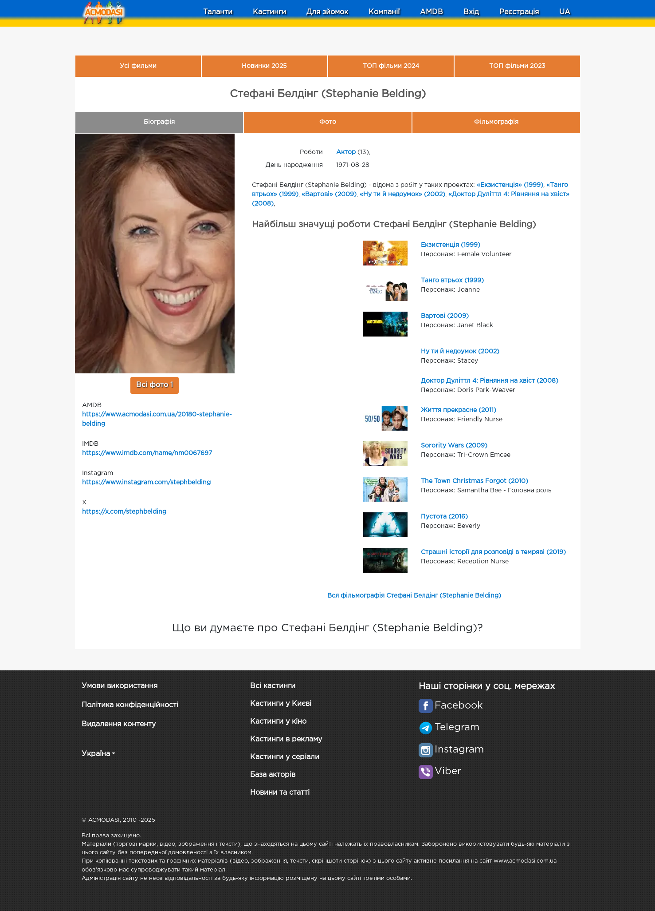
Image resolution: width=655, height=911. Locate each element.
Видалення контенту (119, 724)
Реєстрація (519, 12)
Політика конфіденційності (130, 705)
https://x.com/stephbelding (124, 512)
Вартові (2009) (445, 316)
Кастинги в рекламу (286, 739)
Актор (346, 152)
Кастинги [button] (269, 12)
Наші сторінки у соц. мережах (487, 686)
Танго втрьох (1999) (452, 280)
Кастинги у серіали (284, 757)
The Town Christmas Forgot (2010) (474, 481)
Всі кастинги (272, 686)
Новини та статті (280, 792)
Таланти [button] (217, 12)
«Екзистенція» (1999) (510, 185)
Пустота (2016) (444, 516)
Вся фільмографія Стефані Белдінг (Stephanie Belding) (414, 595)
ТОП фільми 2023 (517, 66)
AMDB (431, 12)
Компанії (384, 12)
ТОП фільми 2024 (391, 66)
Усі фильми (138, 66)
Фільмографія (496, 122)
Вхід (471, 12)
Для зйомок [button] (327, 12)
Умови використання (119, 686)
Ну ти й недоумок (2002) (460, 351)
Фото (327, 122)
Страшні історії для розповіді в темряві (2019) (493, 552)
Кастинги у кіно (278, 721)
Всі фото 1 (154, 385)
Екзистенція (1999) (450, 245)
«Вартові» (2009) (329, 194)
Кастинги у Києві (280, 704)
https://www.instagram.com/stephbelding (146, 482)
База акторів (272, 775)
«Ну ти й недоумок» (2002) (402, 194)
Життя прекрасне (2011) (458, 410)
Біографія (159, 122)
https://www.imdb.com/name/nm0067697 (147, 453)
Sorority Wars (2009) (454, 445)
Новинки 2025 (264, 66)
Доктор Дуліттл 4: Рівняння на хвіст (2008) (489, 381)
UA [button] (564, 12)
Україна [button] (96, 754)
